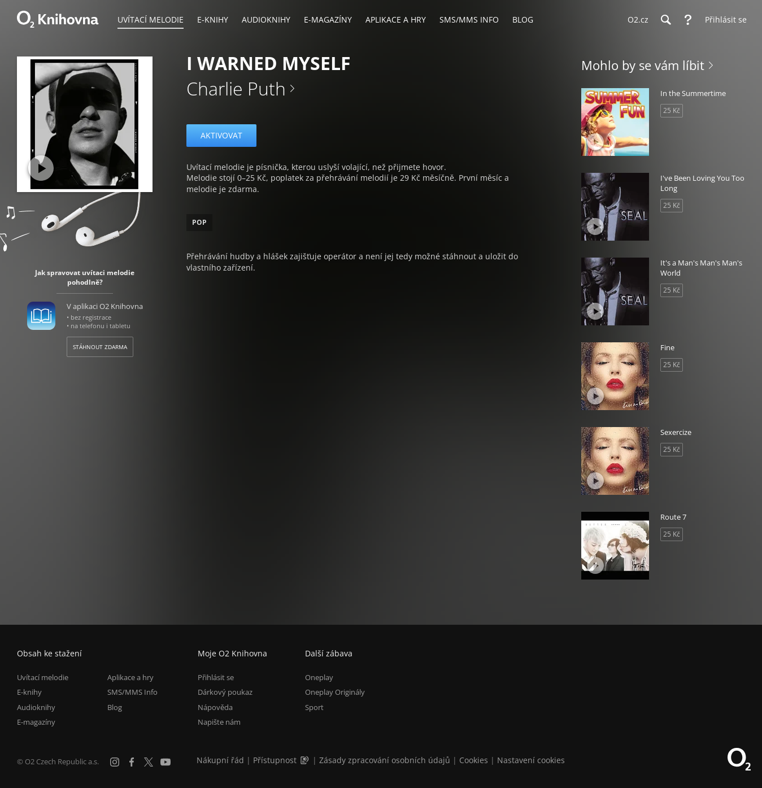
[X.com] (148, 762)
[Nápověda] (688, 20)
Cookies (473, 760)
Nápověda (215, 707)
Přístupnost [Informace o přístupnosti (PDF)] (275, 760)
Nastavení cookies (531, 760)
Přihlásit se (216, 677)
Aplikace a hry (130, 677)
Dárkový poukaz (225, 692)
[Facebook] (131, 762)
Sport (314, 707)
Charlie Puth (236, 88)
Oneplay (319, 677)
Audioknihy (36, 707)
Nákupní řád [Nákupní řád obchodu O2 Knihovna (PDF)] (220, 760)
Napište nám (219, 722)
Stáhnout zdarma (100, 347)
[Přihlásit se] (723, 20)
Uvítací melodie (42, 677)
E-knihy (29, 692)
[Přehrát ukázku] (41, 168)
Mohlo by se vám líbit (642, 64)
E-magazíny (36, 722)
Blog (114, 707)
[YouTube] (165, 762)
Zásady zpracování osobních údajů (384, 760)
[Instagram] (114, 762)
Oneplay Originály (335, 692)
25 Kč (671, 110)
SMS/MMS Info (132, 692)
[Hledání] (665, 20)
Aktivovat (221, 135)
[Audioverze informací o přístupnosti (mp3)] (305, 760)
